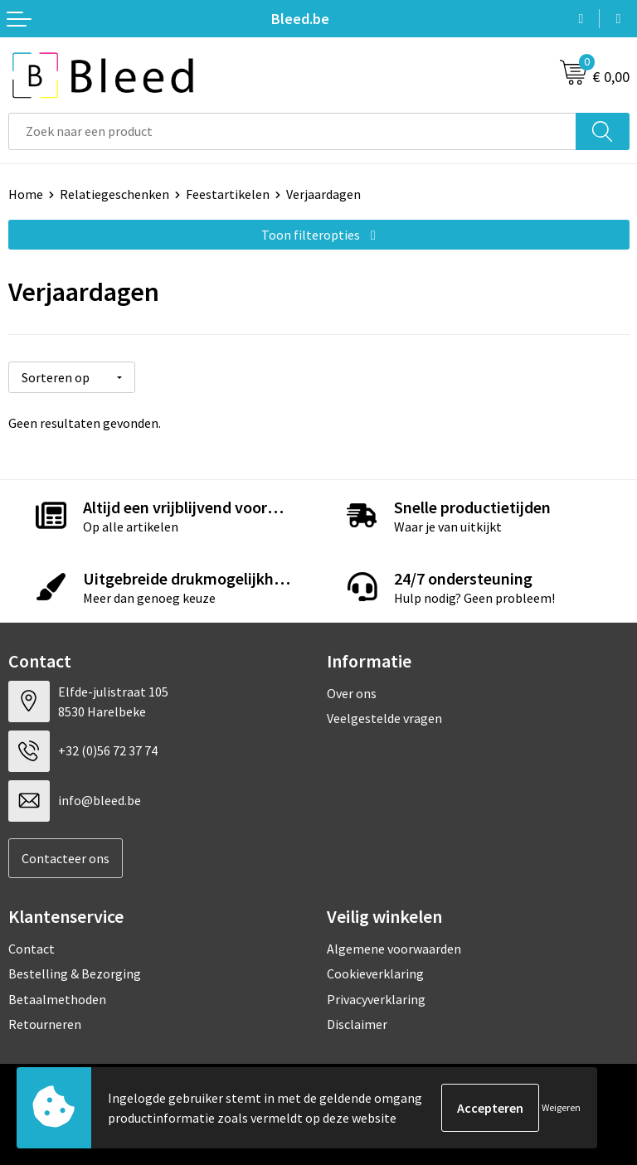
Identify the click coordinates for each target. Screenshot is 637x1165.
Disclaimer (357, 1024)
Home (25, 194)
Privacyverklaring (376, 999)
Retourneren (44, 1024)
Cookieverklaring (375, 973)
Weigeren (561, 1107)
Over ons (352, 692)
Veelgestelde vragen (384, 718)
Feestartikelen (228, 194)
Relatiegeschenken (114, 194)
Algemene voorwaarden (394, 948)
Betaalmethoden (57, 999)
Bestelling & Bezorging (74, 973)
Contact (31, 948)
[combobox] (292, 131)
